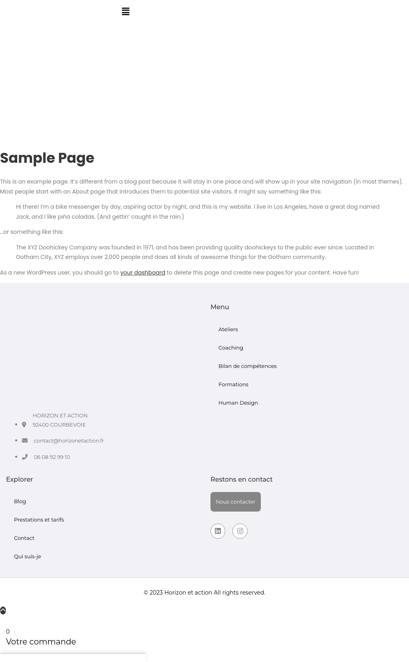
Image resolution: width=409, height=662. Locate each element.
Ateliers (228, 329)
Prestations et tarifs (39, 519)
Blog (20, 501)
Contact (24, 538)
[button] (125, 11)
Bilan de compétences (247, 366)
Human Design (238, 402)
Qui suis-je (27, 556)
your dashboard (142, 273)
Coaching (230, 347)
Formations (233, 384)
